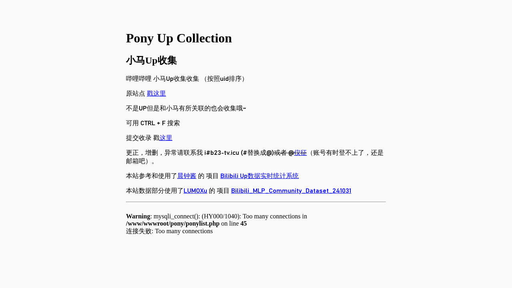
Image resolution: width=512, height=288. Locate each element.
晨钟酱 (186, 176)
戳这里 (156, 93)
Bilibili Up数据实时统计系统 (259, 176)
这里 (166, 138)
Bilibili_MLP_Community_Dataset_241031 (291, 191)
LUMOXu (195, 191)
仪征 (300, 153)
